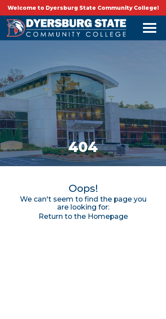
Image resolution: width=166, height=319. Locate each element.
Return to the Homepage (83, 216)
